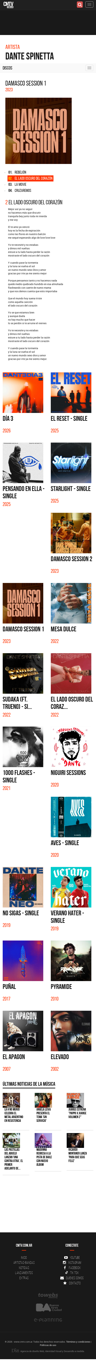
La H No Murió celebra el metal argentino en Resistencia (13, 1115)
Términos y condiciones (78, 1341)
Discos (7, 67)
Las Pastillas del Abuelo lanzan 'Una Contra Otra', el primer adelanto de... (13, 1159)
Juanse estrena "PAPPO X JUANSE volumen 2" (77, 1113)
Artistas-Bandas (24, 1263)
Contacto (72, 1283)
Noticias (24, 1268)
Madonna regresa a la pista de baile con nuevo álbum (44, 1157)
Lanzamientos (24, 1273)
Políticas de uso (48, 1345)
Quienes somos (72, 1278)
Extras (24, 1278)
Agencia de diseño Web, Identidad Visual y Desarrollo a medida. (48, 1351)
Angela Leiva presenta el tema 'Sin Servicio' (43, 1115)
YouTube (72, 1258)
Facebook (72, 1268)
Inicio (24, 1258)
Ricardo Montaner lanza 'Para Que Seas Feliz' (77, 1155)
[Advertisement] (46, 1205)
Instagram (72, 1263)
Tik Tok (72, 1273)
